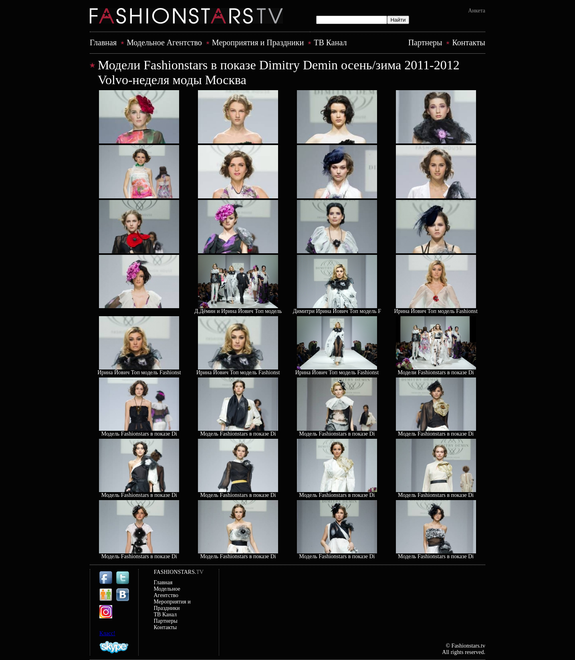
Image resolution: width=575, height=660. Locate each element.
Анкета (476, 11)
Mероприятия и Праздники (258, 42)
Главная (103, 42)
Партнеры (425, 42)
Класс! (107, 633)
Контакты (468, 42)
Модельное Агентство (164, 42)
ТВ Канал (330, 42)
